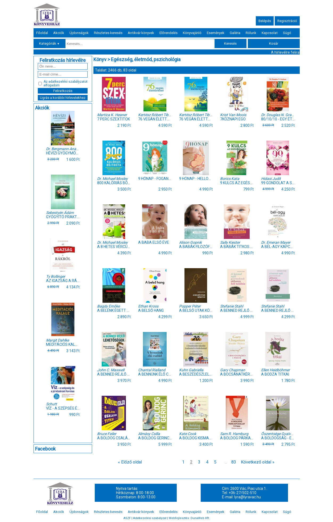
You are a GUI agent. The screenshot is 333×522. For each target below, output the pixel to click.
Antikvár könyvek (141, 33)
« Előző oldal (130, 462)
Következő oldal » (257, 462)
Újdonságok (79, 33)
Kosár (273, 43)
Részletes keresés (108, 33)
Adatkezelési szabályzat (149, 518)
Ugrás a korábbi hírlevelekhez (62, 98)
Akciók (58, 33)
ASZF (127, 518)
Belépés (264, 21)
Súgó (287, 33)
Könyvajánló (192, 33)
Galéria (235, 33)
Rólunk (251, 33)
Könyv (99, 59)
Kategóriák (49, 43)
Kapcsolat (270, 33)
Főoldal (42, 33)
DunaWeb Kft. (200, 518)
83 (233, 462)
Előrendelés (168, 33)
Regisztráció (287, 21)
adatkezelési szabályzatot (68, 81)
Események (215, 33)
